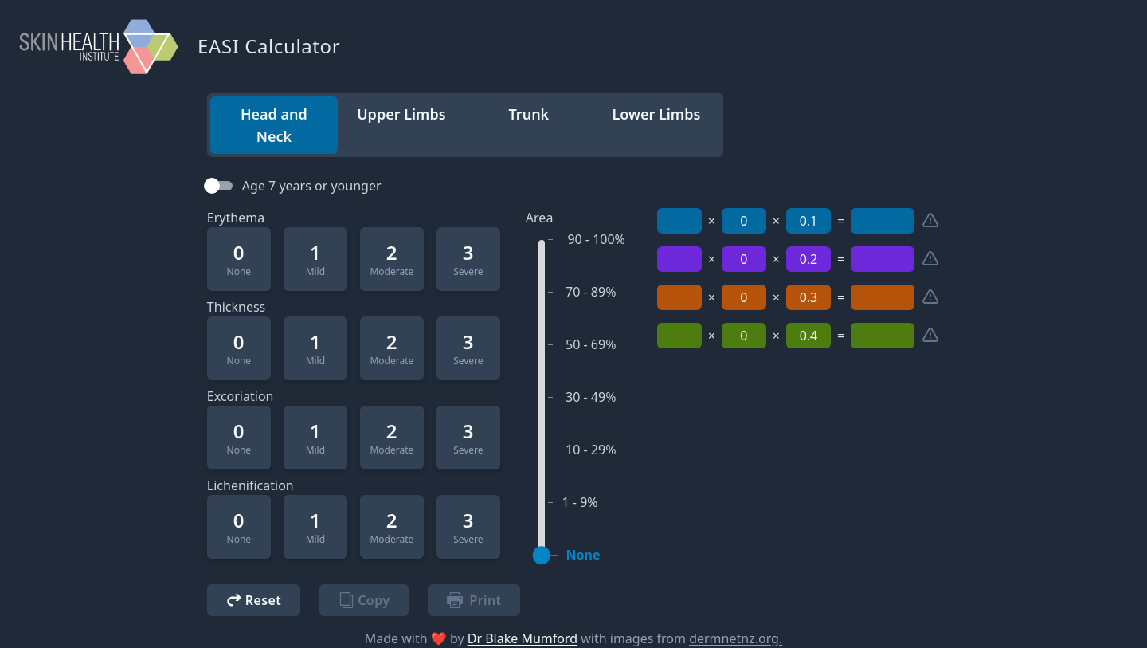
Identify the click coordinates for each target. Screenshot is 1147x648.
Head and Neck (274, 125)
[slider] (541, 555)
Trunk (529, 114)
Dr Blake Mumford (522, 638)
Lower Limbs (656, 114)
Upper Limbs (401, 114)
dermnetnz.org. (735, 638)
